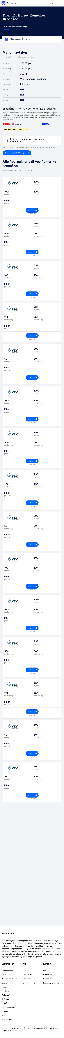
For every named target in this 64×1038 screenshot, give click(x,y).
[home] (9, 3)
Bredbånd (6, 975)
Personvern (47, 979)
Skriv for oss (27, 971)
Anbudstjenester (29, 983)
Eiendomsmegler (8, 1007)
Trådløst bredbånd (9, 979)
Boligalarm (6, 1011)
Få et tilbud (32, 210)
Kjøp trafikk (27, 979)
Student (5, 1015)
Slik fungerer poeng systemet (16, 129)
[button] (60, 3)
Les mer (32, 214)
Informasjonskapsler (51, 983)
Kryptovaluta (7, 1019)
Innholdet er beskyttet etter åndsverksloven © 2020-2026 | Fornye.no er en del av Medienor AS (30, 1029)
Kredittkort (6, 991)
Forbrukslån (6, 995)
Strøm (4, 983)
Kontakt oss (48, 975)
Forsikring (5, 987)
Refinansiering (7, 999)
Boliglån (5, 1003)
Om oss (46, 971)
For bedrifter (27, 975)
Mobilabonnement (9, 971)
